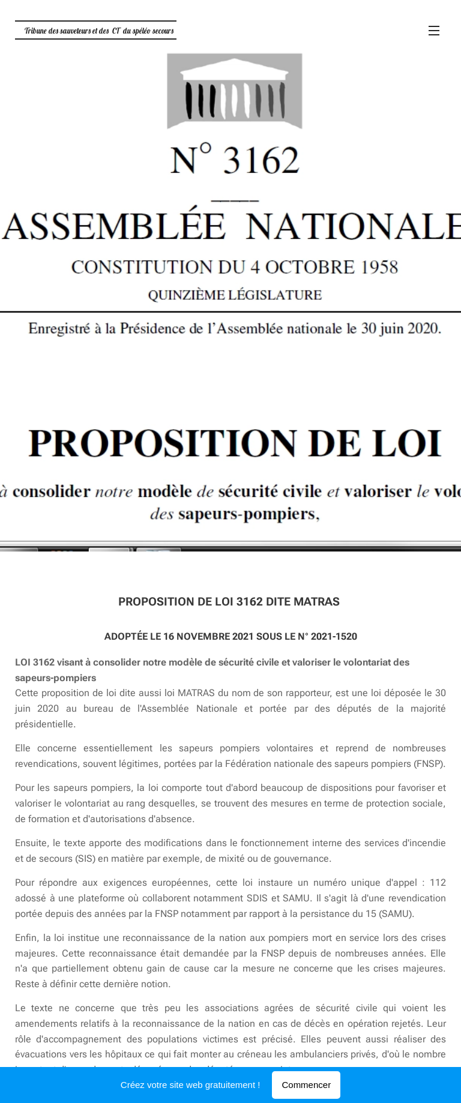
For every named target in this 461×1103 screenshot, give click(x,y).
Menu (434, 30)
